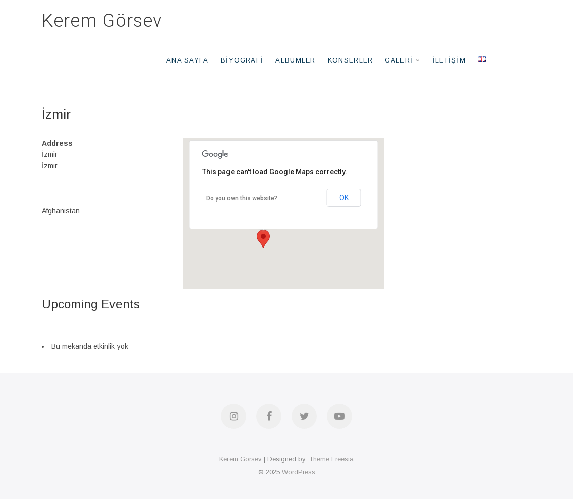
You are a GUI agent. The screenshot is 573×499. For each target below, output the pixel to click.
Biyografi (242, 60)
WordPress (298, 472)
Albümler (295, 60)
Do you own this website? (241, 198)
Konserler (350, 60)
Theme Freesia (331, 459)
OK (344, 198)
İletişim (449, 60)
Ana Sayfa (187, 60)
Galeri (399, 60)
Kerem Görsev (102, 20)
